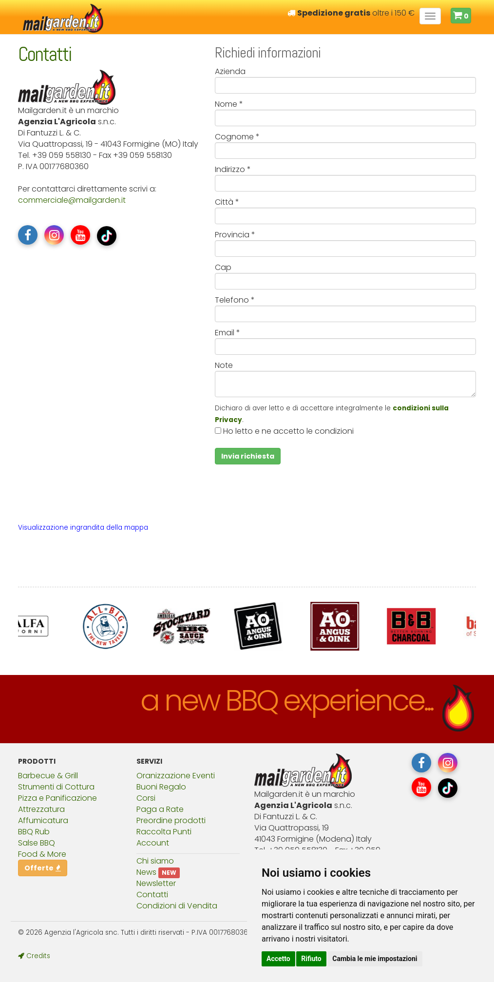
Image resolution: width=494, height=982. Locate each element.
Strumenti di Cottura (56, 786)
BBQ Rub (34, 831)
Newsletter (156, 883)
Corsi (145, 798)
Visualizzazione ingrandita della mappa (83, 527)
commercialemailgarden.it (72, 200)
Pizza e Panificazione (57, 798)
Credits (34, 956)
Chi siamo (155, 860)
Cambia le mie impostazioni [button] (374, 959)
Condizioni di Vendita (176, 905)
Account (152, 842)
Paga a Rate (160, 809)
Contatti (152, 894)
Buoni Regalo (161, 786)
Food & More (42, 854)
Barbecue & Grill (48, 775)
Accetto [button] (278, 959)
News (146, 872)
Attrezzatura (41, 809)
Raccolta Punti (163, 831)
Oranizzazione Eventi (175, 775)
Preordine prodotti (171, 820)
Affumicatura (43, 820)
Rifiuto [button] (311, 959)
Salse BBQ (36, 842)
